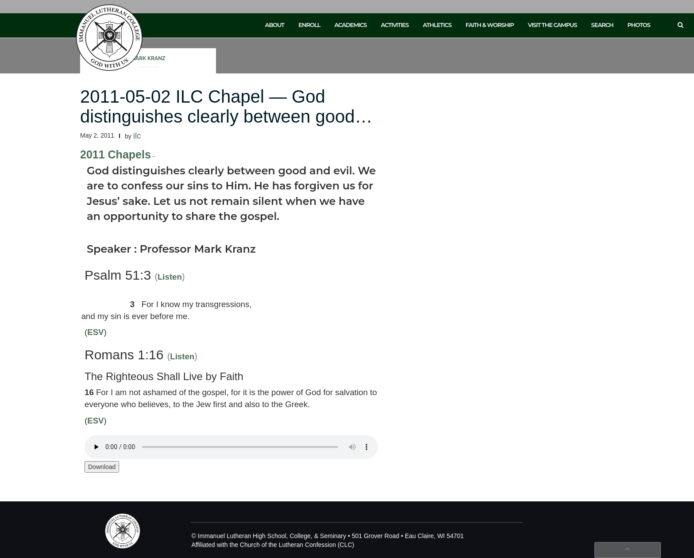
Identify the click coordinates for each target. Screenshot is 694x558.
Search (602, 24)
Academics (350, 24)
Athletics (437, 24)
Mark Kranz (148, 58)
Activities (395, 24)
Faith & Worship (490, 24)
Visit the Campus (552, 24)
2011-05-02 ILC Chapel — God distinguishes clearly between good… (226, 106)
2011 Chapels (115, 154)
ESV (95, 332)
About (275, 24)
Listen (170, 276)
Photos (639, 24)
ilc (137, 135)
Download (102, 466)
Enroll (309, 24)
